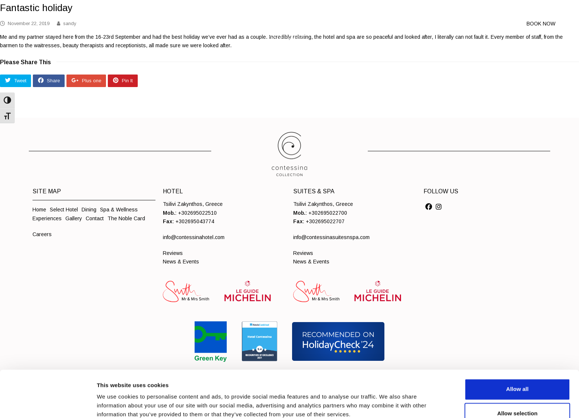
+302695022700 (327, 213)
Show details (387, 398)
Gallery (73, 218)
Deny (517, 398)
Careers (42, 234)
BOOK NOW (541, 24)
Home (39, 210)
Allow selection (517, 373)
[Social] (428, 207)
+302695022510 (197, 213)
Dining (89, 210)
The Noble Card (126, 218)
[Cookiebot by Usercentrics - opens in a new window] (48, 403)
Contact (95, 218)
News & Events (181, 262)
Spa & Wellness (119, 210)
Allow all (517, 349)
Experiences (47, 218)
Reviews (173, 253)
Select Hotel (64, 210)
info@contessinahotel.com (194, 237)
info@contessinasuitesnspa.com (331, 237)
